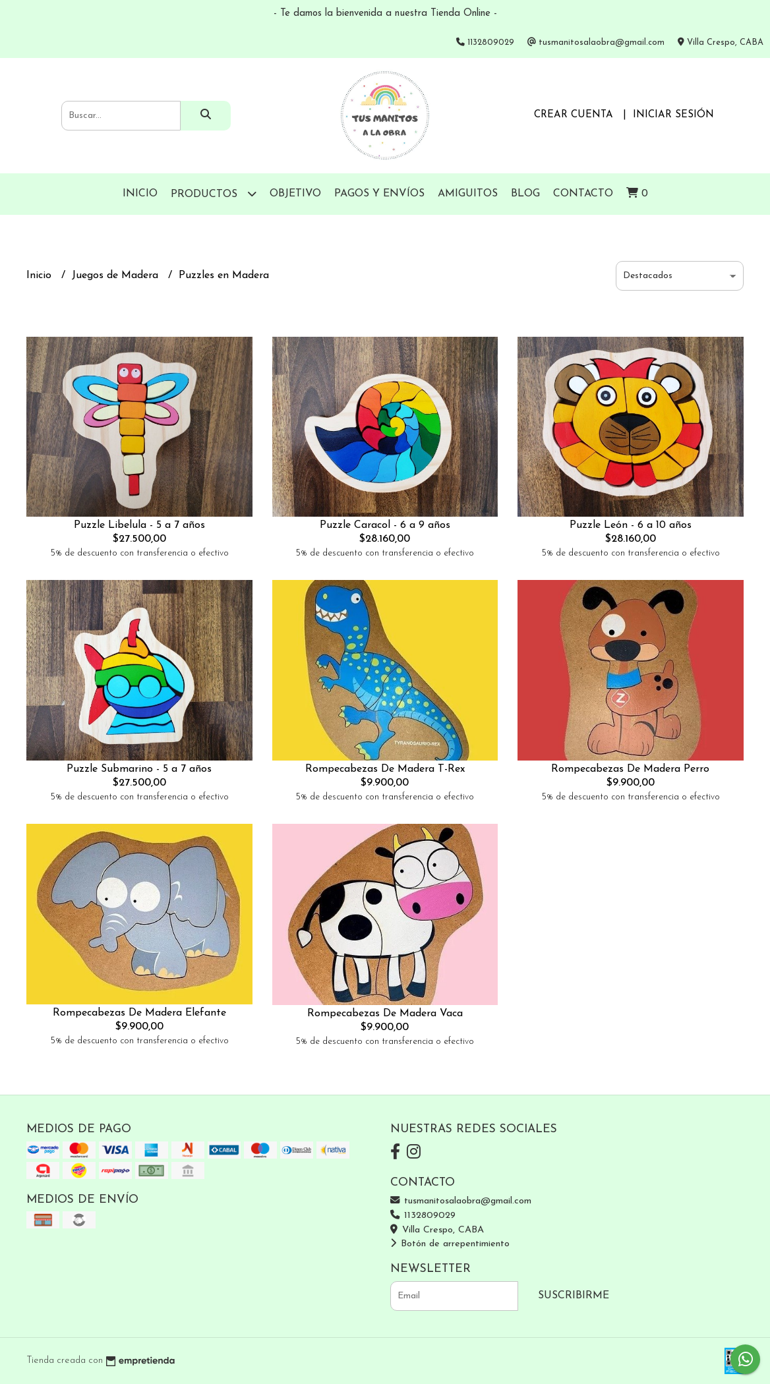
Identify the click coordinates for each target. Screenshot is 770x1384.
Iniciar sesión (673, 115)
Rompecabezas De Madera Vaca (385, 1013)
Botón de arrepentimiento (450, 1244)
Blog (525, 193)
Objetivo (295, 193)
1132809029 (423, 1216)
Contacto (583, 193)
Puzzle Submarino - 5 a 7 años (139, 769)
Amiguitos (468, 193)
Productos (213, 193)
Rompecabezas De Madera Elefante (139, 1013)
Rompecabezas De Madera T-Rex (385, 769)
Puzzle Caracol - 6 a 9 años (385, 525)
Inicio (140, 193)
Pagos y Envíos (379, 193)
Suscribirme (573, 1295)
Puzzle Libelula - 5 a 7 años (139, 525)
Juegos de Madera (117, 275)
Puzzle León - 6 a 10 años (631, 525)
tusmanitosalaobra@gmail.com (460, 1201)
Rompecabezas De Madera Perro (630, 769)
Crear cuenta (573, 115)
